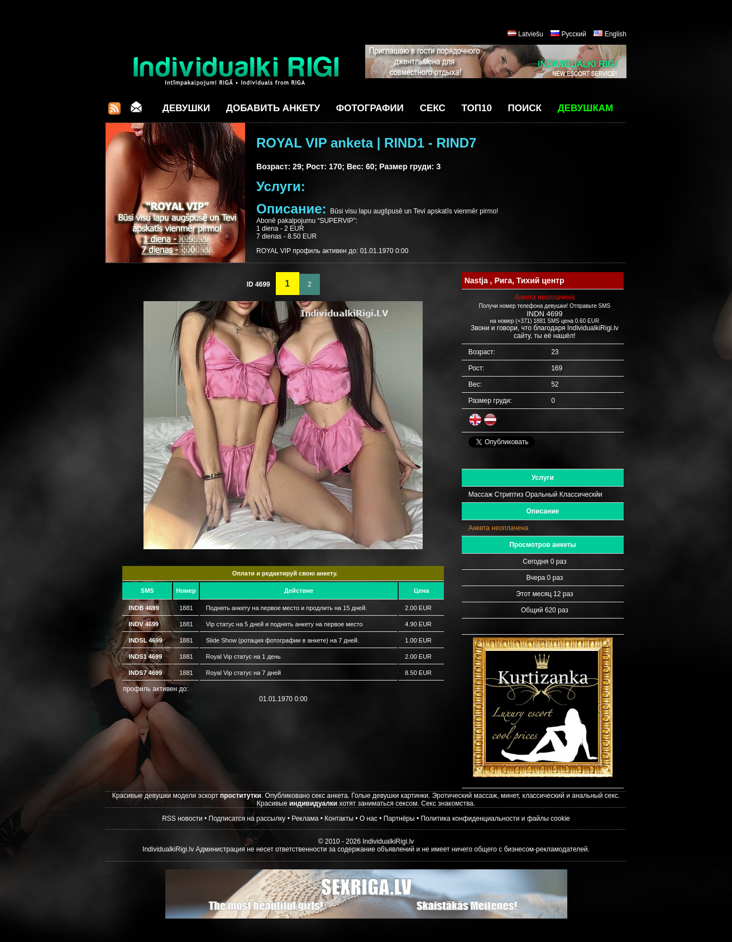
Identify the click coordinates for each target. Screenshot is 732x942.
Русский (573, 34)
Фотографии (370, 108)
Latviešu (530, 34)
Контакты (338, 818)
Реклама (304, 818)
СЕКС (433, 108)
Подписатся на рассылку (247, 818)
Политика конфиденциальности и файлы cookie (495, 818)
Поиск (525, 108)
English (615, 34)
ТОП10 (477, 108)
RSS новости (182, 818)
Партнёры (399, 818)
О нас (368, 818)
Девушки (186, 108)
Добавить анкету (273, 108)
